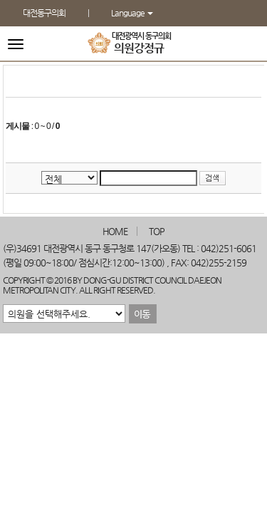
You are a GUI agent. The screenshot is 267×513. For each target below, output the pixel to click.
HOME (115, 231)
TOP (156, 231)
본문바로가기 (0, 0)
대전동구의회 (44, 13)
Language (132, 13)
